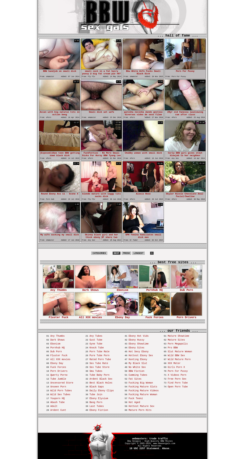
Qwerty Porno (59, 375)
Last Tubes (96, 406)
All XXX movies (90, 316)
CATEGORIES (99, 253)
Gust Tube (95, 340)
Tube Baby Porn (99, 375)
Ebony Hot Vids (139, 336)
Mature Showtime (178, 336)
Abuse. (166, 448)
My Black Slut (138, 363)
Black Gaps (96, 386)
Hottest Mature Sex (141, 406)
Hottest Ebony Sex (141, 355)
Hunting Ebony (138, 359)
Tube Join (95, 394)
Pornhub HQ (154, 289)
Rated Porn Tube (100, 359)
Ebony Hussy (136, 340)
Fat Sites (135, 379)
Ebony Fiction (98, 410)
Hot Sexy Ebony (139, 351)
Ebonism (122, 289)
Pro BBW (173, 347)
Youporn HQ (57, 398)
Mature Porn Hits (140, 410)
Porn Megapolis (178, 343)
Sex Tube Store (99, 367)
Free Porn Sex (177, 379)
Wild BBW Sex (176, 355)
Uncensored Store (61, 382)
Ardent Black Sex (100, 379)
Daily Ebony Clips (101, 390)
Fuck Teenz (136, 398)
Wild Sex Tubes (60, 394)
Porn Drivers (186, 316)
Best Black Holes (100, 382)
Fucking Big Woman (141, 382)
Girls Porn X (176, 367)
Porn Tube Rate (99, 351)
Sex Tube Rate (98, 363)
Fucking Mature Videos (144, 390)
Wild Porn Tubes (61, 390)
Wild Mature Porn (179, 359)
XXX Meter (174, 363)
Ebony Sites (136, 347)
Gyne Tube (95, 343)
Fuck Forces (154, 316)
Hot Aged (134, 402)
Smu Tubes (95, 371)
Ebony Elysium (98, 398)
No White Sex (137, 367)
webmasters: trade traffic (150, 438)
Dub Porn (186, 289)
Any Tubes (95, 336)
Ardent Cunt (58, 410)
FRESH (126, 253)
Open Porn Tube (178, 386)
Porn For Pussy (178, 371)
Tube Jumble (58, 379)
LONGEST (138, 253)
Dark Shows (90, 289)
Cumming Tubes (138, 375)
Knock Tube (96, 347)
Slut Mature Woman (180, 351)
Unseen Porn (58, 386)
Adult (54, 406)
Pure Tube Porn (99, 355)
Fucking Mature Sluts (143, 386)
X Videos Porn (177, 375)
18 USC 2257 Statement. (145, 448)
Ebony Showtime (139, 343)
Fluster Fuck (58, 316)
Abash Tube (57, 402)
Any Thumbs (58, 289)
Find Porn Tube (178, 382)
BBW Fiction (136, 371)
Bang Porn (95, 402)
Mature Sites (176, 340)
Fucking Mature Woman (143, 394)
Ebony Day (122, 316)
